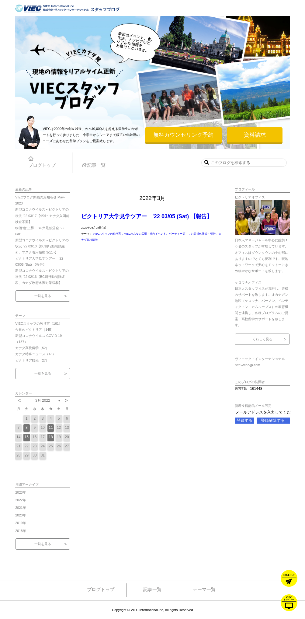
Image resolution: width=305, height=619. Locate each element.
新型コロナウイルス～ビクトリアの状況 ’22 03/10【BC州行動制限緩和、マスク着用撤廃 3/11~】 (42, 246)
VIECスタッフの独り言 (107, 233)
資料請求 (255, 135)
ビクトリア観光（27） (32, 360)
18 (51, 437)
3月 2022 (42, 400)
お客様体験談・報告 (204, 233)
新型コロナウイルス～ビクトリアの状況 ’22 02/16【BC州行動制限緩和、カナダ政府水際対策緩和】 (42, 277)
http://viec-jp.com (247, 365)
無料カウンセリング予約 (183, 135)
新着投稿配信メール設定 (253, 405)
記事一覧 (152, 589)
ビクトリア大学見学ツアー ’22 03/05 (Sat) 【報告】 (146, 216)
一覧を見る (42, 296)
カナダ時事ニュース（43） (35, 354)
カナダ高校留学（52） (32, 348)
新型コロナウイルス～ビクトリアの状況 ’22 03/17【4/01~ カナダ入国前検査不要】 (42, 215)
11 (51, 427)
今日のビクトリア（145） (34, 329)
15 (27, 437)
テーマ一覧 (204, 589)
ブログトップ (100, 589)
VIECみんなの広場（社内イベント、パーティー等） (156, 233)
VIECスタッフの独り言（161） (38, 323)
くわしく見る (262, 339)
